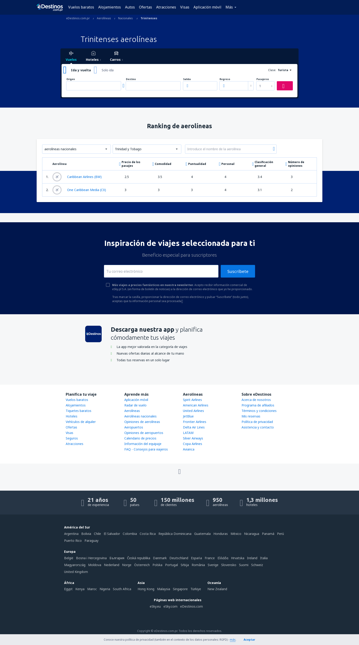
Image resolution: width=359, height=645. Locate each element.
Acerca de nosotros (256, 400)
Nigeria (105, 589)
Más (229, 7)
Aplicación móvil (207, 7)
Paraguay (91, 540)
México (236, 533)
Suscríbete (237, 271)
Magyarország (74, 565)
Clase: (272, 70)
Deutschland (178, 558)
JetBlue (188, 416)
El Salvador (112, 533)
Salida (187, 79)
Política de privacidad (257, 422)
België (68, 558)
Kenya (79, 589)
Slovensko (228, 565)
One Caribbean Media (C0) (79, 190)
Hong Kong (146, 589)
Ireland (252, 558)
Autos (130, 7)
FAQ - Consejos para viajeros (146, 449)
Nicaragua (251, 533)
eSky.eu (155, 606)
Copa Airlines (192, 444)
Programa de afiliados (258, 405)
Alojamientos (109, 7)
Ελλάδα (223, 558)
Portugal (171, 565)
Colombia (130, 533)
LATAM (188, 433)
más (233, 640)
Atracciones (166, 7)
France (210, 558)
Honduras (220, 533)
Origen (70, 79)
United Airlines (193, 411)
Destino (131, 79)
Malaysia (163, 589)
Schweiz (257, 565)
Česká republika (138, 558)
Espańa (196, 558)
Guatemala (202, 533)
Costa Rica (148, 533)
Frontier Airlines (194, 422)
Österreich (142, 565)
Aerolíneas (132, 411)
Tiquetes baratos (78, 411)
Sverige (213, 565)
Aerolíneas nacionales (140, 416)
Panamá (268, 533)
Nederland (111, 565)
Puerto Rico (73, 540)
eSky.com (170, 606)
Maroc (92, 589)
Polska (157, 565)
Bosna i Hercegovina (91, 558)
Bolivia (86, 533)
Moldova (94, 565)
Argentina (71, 533)
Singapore (180, 589)
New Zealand (217, 589)
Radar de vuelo (135, 405)
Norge (126, 565)
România (198, 565)
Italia (264, 558)
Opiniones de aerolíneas (142, 422)
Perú (280, 533)
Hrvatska (237, 558)
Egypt (68, 589)
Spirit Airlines (192, 400)
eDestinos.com (191, 606)
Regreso (225, 79)
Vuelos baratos (81, 7)
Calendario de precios (140, 438)
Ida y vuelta (81, 70)
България (116, 558)
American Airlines (195, 405)
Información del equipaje (142, 444)
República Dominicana (174, 533)
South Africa (122, 589)
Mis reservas (251, 416)
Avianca (188, 449)
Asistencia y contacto (258, 427)
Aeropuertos (133, 427)
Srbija (185, 565)
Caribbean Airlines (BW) (77, 176)
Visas (184, 7)
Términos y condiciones (259, 411)
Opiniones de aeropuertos (143, 433)
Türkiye (195, 589)
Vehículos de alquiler (81, 422)
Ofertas (145, 7)
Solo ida (108, 70)
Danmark (160, 558)
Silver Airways (193, 438)
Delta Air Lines (194, 427)
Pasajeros (262, 79)
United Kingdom (76, 572)
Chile (97, 533)
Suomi (243, 565)
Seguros (72, 438)
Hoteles (71, 416)
